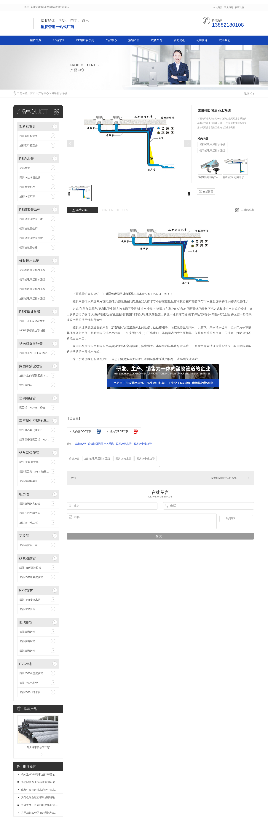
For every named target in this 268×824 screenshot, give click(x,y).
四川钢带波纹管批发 (31, 237)
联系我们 (239, 7)
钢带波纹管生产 (28, 228)
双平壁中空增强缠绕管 (35, 421)
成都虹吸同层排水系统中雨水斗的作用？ (40, 789)
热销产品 (133, 40)
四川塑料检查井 (28, 135)
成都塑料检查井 (28, 145)
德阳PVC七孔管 (28, 682)
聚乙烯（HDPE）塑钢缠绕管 (36, 407)
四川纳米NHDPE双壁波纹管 (35, 352)
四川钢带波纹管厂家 (31, 218)
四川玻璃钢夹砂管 (29, 503)
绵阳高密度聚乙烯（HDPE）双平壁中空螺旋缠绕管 (38, 439)
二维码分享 (247, 209)
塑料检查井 (27, 126)
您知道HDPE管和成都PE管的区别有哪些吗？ (40, 774)
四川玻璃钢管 (27, 650)
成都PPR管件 (27, 609)
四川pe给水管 (124, 443)
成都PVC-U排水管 (30, 692)
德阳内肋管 (25, 385)
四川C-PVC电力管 (30, 513)
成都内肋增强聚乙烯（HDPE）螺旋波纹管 (38, 375)
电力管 (24, 494)
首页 (32, 93)
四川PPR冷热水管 (29, 599)
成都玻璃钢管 (27, 641)
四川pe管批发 (27, 186)
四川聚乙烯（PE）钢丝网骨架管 (38, 471)
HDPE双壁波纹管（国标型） (36, 330)
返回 (249, 93)
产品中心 (111, 40)
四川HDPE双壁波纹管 (32, 320)
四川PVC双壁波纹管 (31, 673)
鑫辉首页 (35, 40)
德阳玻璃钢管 (27, 631)
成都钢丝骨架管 (28, 481)
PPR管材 (26, 590)
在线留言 (217, 7)
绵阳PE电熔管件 (29, 462)
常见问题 (228, 7)
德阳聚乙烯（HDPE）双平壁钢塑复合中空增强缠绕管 (38, 430)
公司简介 (202, 40)
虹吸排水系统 (59, 93)
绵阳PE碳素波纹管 (30, 567)
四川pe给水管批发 (30, 177)
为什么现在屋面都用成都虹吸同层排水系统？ (40, 797)
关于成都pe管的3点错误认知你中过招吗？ (40, 812)
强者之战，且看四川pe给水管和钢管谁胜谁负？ (40, 805)
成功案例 (156, 40)
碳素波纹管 (27, 558)
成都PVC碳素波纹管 (31, 577)
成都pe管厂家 (27, 196)
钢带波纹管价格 (28, 247)
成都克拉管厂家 (28, 545)
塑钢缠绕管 (27, 398)
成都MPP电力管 (28, 522)
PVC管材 (26, 664)
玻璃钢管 (26, 622)
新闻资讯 (179, 40)
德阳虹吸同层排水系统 (32, 279)
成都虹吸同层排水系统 (32, 269)
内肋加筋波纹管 (31, 366)
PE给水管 (59, 40)
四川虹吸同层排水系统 (32, 288)
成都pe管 (24, 167)
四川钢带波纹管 (142, 443)
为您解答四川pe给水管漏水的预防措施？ (40, 782)
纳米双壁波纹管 (31, 344)
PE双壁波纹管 (29, 312)
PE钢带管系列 (85, 40)
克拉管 (24, 536)
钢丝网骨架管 (29, 453)
